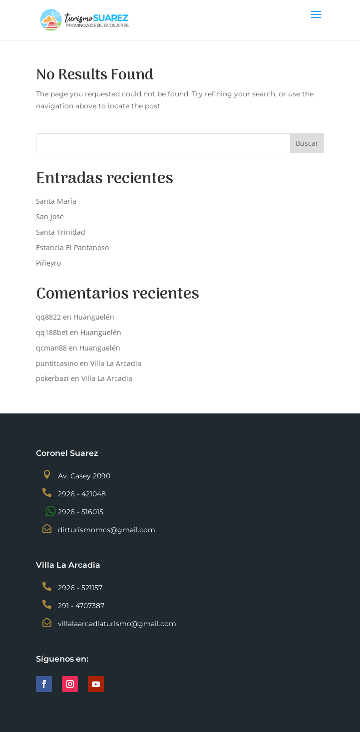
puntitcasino (57, 363)
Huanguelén (93, 317)
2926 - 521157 (80, 587)
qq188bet (52, 332)
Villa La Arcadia (115, 363)
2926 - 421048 (82, 493)
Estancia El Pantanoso (72, 247)
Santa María (56, 201)
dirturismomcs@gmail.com (106, 529)
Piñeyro (48, 263)
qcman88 (51, 348)
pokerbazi (52, 378)
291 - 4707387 (81, 605)
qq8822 (48, 317)
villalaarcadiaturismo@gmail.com (117, 623)
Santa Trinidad (60, 232)
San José (50, 216)
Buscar (307, 143)
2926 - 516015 (80, 511)
